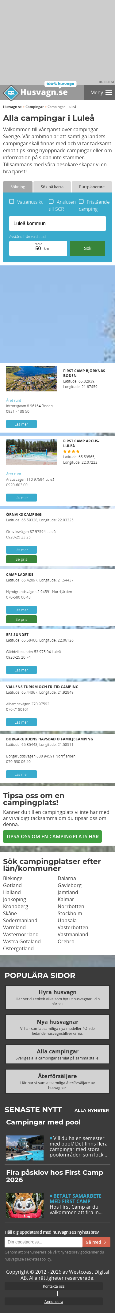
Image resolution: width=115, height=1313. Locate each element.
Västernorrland (21, 934)
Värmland (14, 927)
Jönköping (14, 899)
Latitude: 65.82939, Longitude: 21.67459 (86, 379)
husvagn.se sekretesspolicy (28, 1259)
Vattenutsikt (30, 202)
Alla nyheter (92, 1110)
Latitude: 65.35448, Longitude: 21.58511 (57, 742)
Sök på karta (52, 186)
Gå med (96, 1242)
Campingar (34, 106)
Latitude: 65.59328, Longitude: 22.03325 (57, 517)
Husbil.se (107, 82)
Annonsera (53, 1301)
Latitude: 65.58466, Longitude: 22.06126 (57, 637)
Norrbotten (71, 906)
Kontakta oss (54, 1286)
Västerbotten (73, 927)
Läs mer (21, 424)
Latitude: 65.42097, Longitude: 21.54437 (57, 577)
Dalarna (67, 878)
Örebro (66, 941)
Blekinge (12, 878)
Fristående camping (94, 205)
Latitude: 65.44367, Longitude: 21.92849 (57, 690)
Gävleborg (70, 885)
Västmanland (73, 934)
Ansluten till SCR (62, 205)
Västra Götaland (22, 941)
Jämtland (68, 892)
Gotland (12, 885)
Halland (12, 892)
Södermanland (20, 920)
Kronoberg (15, 906)
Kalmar (66, 899)
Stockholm (70, 913)
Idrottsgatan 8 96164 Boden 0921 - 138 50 (29, 406)
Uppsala (67, 920)
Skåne (10, 913)
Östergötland (18, 948)
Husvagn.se (12, 106)
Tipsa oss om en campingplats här (52, 836)
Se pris (21, 559)
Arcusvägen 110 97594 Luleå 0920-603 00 (30, 479)
